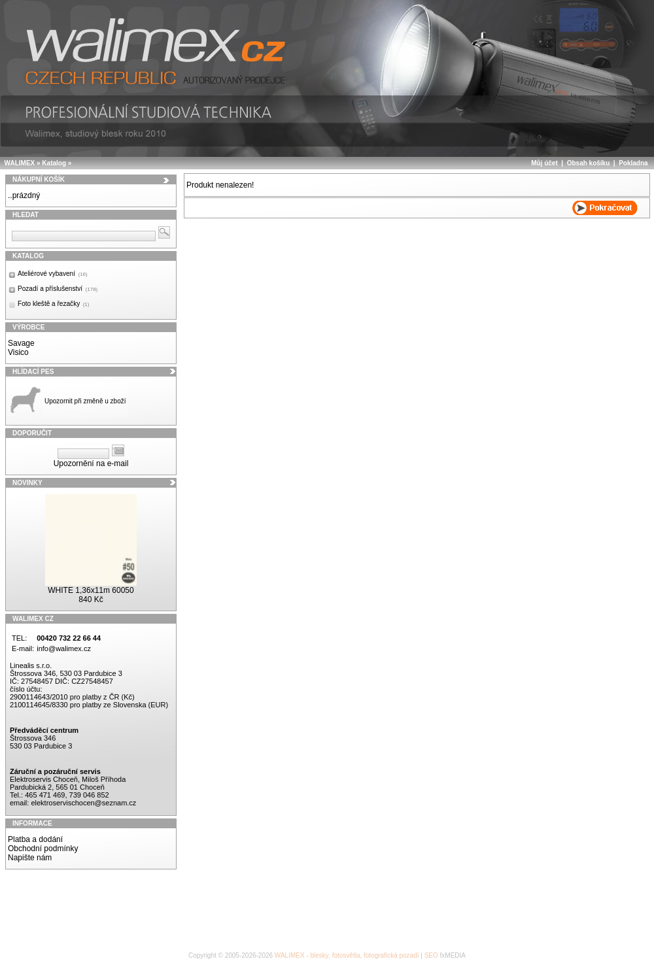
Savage (21, 343)
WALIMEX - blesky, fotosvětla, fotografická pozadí (347, 955)
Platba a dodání (35, 839)
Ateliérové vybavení (53, 273)
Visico (18, 352)
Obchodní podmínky (43, 848)
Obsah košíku (588, 163)
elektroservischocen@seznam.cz (83, 803)
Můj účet (544, 163)
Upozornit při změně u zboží (85, 401)
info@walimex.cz (64, 648)
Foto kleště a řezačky (53, 303)
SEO (431, 955)
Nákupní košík (38, 179)
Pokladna (633, 163)
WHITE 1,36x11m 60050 (90, 590)
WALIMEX (20, 163)
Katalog (54, 163)
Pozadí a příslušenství (57, 288)
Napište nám (30, 857)
